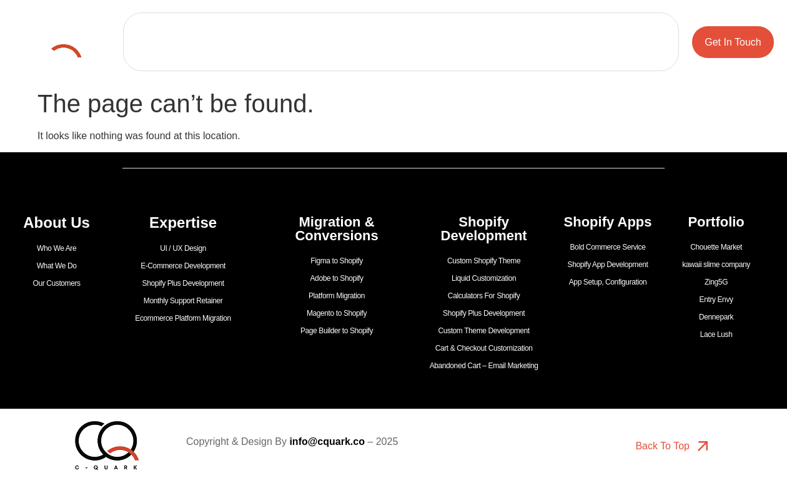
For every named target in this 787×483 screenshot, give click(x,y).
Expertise (338, 27)
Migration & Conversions (444, 27)
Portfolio (195, 27)
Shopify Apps (401, 56)
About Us (262, 27)
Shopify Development (573, 27)
